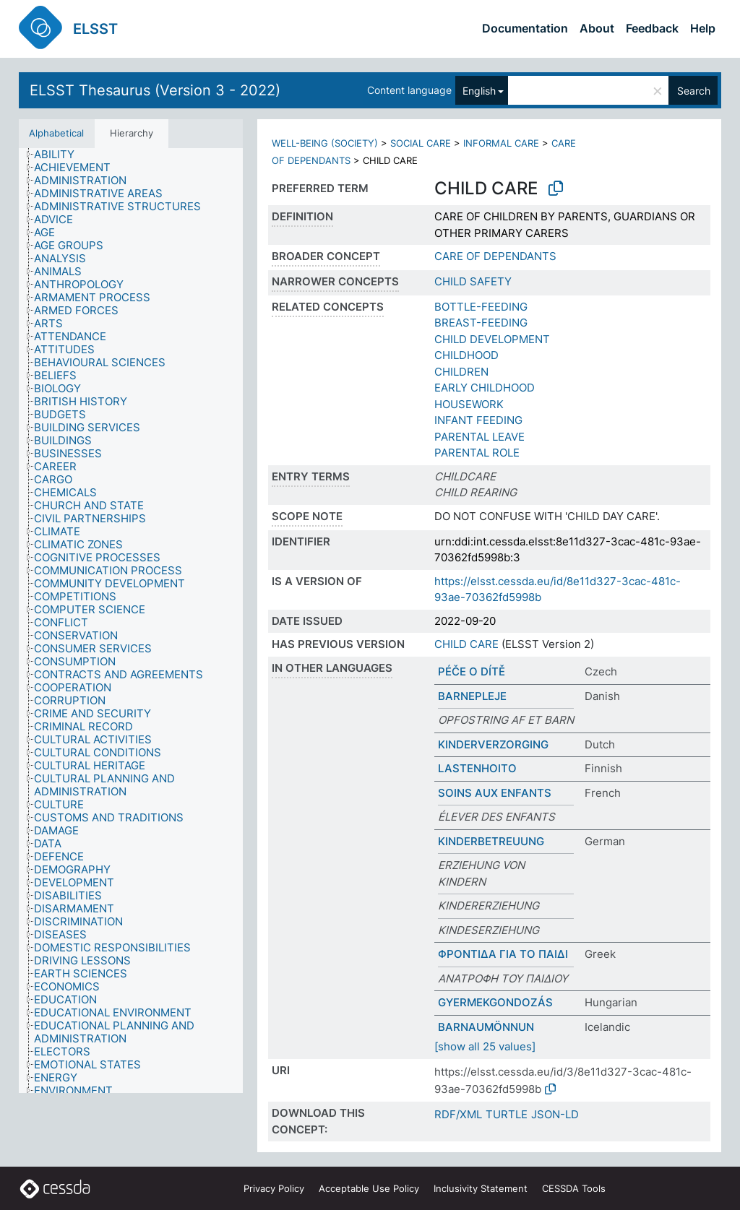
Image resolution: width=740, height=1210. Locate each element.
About (597, 28)
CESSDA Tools (574, 1188)
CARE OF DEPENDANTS (495, 256)
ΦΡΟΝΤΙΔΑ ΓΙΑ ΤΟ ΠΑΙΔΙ (503, 954)
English (479, 91)
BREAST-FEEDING (481, 322)
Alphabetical (56, 133)
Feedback (652, 28)
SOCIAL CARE (420, 143)
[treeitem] (60, 154)
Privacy (274, 1188)
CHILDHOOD (466, 355)
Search (693, 91)
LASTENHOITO (477, 768)
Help (702, 28)
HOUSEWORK (469, 404)
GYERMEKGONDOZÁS (495, 1002)
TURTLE (507, 1114)
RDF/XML (458, 1114)
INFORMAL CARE (501, 143)
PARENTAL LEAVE (479, 437)
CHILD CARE (466, 644)
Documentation (525, 28)
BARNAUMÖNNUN (486, 1027)
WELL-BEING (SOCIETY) (325, 143)
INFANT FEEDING (478, 420)
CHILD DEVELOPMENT (492, 339)
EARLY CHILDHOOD (484, 387)
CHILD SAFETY (473, 281)
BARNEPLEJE (472, 696)
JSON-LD (555, 1114)
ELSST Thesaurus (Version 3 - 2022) (155, 90)
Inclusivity (481, 1188)
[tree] (131, 621)
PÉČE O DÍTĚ (471, 671)
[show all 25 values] (484, 1046)
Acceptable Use (369, 1188)
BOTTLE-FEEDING (481, 307)
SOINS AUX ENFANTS (494, 793)
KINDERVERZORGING (493, 744)
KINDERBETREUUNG (491, 841)
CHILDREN (461, 372)
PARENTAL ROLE (477, 452)
